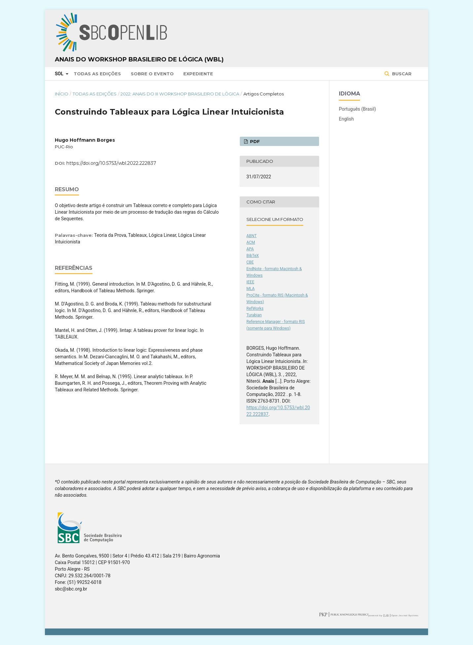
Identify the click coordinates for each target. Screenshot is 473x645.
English (346, 119)
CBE (250, 262)
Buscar (401, 73)
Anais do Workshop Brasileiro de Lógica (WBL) (139, 59)
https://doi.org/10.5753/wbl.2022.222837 (111, 163)
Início (61, 93)
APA (250, 249)
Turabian (254, 315)
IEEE (250, 282)
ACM (250, 242)
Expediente (198, 73)
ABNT (251, 235)
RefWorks (255, 308)
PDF (254, 141)
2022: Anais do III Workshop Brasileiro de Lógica (180, 93)
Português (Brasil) (357, 109)
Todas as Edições (97, 73)
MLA (250, 288)
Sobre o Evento (152, 73)
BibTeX (252, 255)
